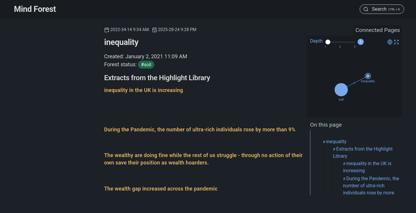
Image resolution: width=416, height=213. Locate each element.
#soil (146, 64)
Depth (316, 41)
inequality (336, 141)
